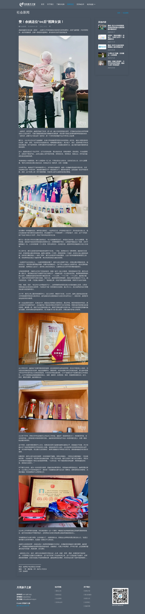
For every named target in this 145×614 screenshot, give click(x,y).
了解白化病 (60, 4)
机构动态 (58, 594)
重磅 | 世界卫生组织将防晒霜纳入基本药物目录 (116, 46)
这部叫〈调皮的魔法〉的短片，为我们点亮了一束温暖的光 (116, 37)
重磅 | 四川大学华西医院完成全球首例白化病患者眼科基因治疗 (116, 27)
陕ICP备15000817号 (23, 605)
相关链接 (90, 4)
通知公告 (58, 591)
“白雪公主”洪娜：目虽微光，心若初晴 (116, 54)
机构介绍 (87, 591)
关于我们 (50, 4)
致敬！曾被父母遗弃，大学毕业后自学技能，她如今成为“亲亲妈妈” (116, 63)
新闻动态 (70, 4)
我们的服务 (88, 594)
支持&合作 (80, 4)
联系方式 (87, 598)
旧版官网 (87, 606)
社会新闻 (125, 13)
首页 (42, 4)
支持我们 (87, 602)
